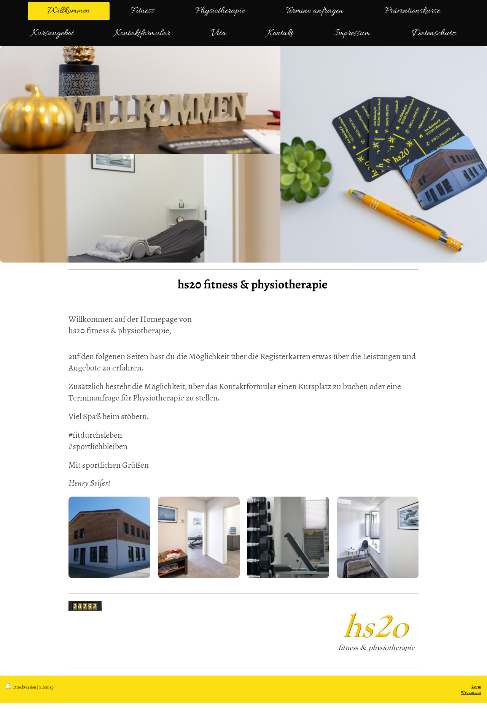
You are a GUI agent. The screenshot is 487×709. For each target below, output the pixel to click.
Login (476, 686)
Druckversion (21, 687)
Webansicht (471, 692)
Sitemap (46, 687)
